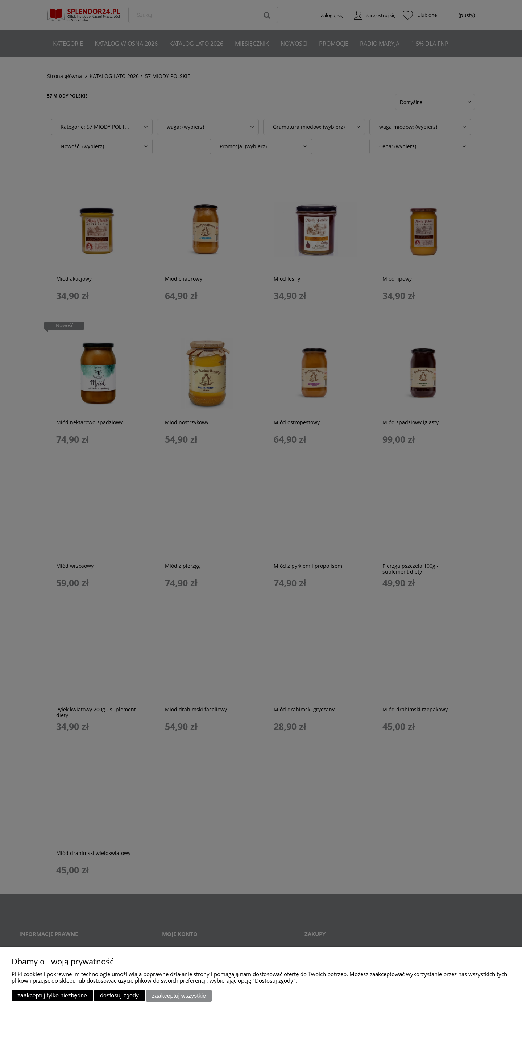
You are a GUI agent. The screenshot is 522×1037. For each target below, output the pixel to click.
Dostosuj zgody (119, 996)
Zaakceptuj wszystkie (179, 996)
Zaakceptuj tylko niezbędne (52, 996)
